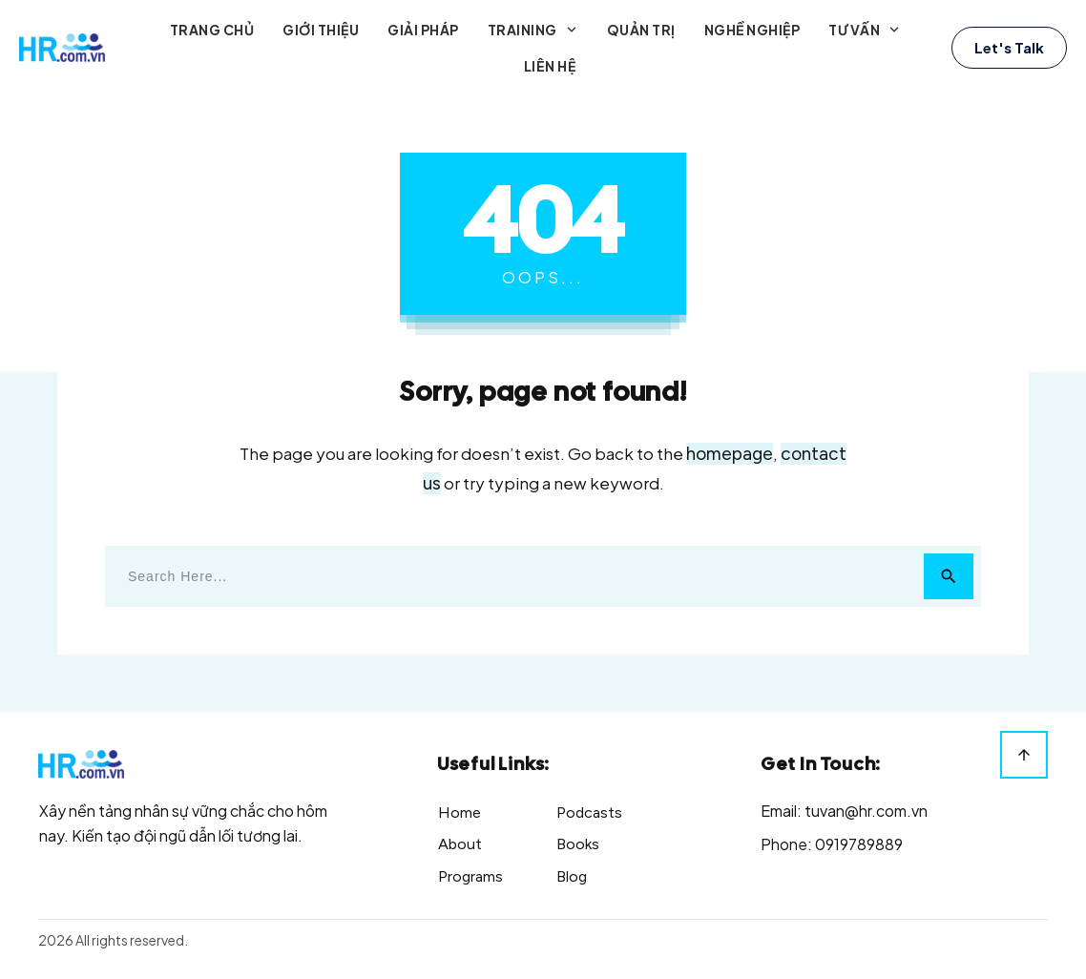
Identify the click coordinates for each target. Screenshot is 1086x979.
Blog (571, 876)
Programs (470, 876)
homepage (729, 454)
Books (577, 844)
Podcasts (589, 812)
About (460, 844)
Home (459, 812)
